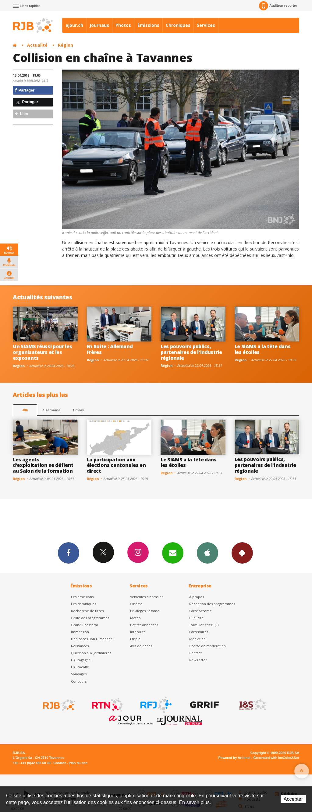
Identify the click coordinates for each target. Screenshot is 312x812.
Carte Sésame (200, 611)
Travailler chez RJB (204, 625)
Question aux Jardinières (91, 653)
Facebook (68, 552)
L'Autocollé (80, 667)
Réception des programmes (212, 604)
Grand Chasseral (84, 625)
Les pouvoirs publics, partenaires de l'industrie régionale (191, 352)
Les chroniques (83, 604)
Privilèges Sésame (144, 611)
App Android (242, 552)
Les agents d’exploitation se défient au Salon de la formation (43, 465)
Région (65, 45)
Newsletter (198, 660)
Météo (135, 618)
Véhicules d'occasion (147, 597)
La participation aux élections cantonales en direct (116, 465)
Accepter (293, 799)
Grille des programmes (90, 618)
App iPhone (207, 552)
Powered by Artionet (234, 758)
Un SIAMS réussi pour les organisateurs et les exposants (42, 352)
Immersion (80, 632)
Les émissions (82, 597)
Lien (21, 113)
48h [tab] (25, 410)
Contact (195, 653)
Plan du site (78, 763)
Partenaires (198, 632)
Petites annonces (144, 625)
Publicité (196, 618)
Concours (79, 681)
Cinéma (136, 604)
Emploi (135, 639)
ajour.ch (74, 25)
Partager (24, 90)
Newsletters (172, 552)
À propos (196, 597)
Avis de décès (141, 646)
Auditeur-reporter (278, 5)
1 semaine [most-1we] (51, 410)
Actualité (37, 45)
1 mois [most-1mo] (78, 410)
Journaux (99, 25)
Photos (123, 25)
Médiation (197, 639)
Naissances (80, 646)
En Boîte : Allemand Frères (110, 349)
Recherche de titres (87, 611)
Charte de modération (207, 646)
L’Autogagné (81, 660)
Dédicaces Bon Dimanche (92, 639)
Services (206, 25)
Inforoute (138, 632)
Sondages (79, 674)
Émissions (148, 25)
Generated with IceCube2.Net (276, 758)
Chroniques (178, 25)
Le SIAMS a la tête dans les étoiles (263, 349)
